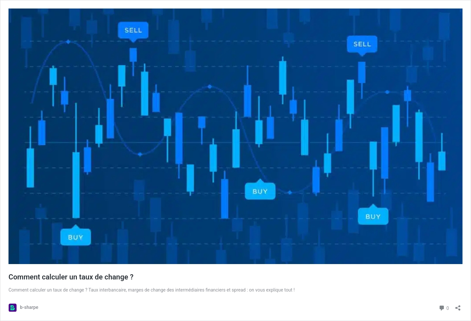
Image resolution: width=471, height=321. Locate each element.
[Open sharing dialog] (457, 306)
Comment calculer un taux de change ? (71, 277)
